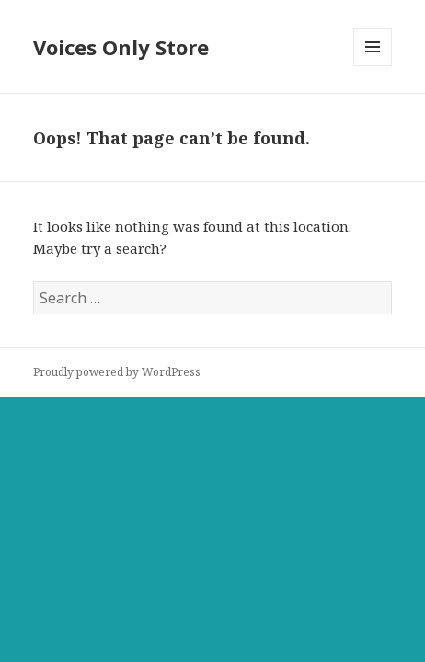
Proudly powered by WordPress (117, 372)
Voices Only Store (121, 47)
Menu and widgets (373, 65)
